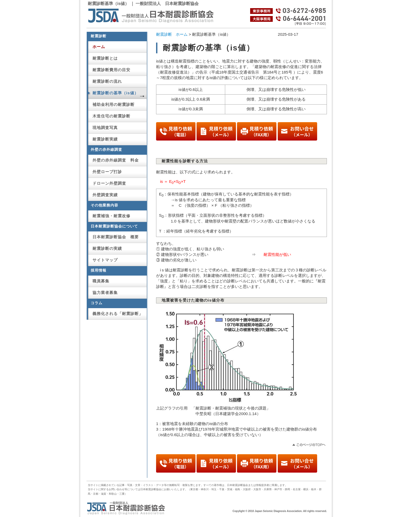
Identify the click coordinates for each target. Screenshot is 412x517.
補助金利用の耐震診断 (113, 104)
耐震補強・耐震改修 (111, 216)
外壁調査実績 (105, 195)
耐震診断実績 (105, 139)
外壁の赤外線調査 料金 (115, 160)
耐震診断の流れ (107, 81)
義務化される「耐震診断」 (117, 313)
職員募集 (100, 281)
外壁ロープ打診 (107, 171)
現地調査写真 (105, 127)
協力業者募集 (105, 292)
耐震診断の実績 (107, 248)
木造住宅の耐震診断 (111, 116)
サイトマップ (105, 260)
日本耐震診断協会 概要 (115, 237)
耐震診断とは (105, 58)
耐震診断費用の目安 (111, 70)
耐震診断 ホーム (172, 34)
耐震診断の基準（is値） (115, 93)
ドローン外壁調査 (109, 183)
